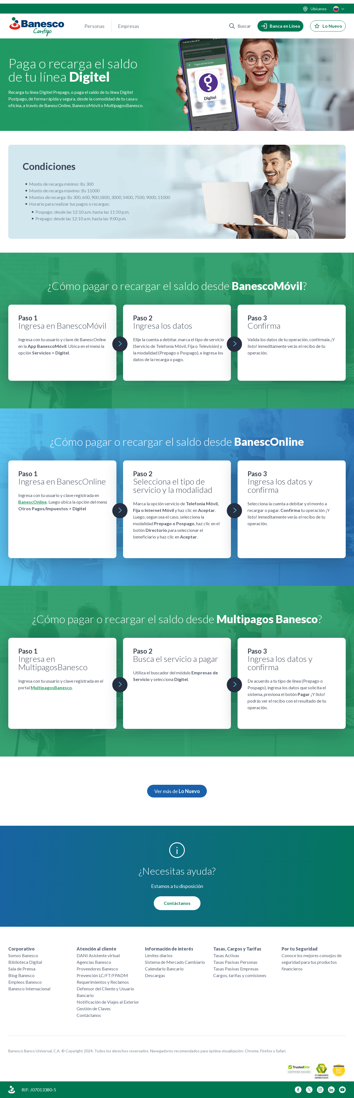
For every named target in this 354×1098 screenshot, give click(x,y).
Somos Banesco (23, 955)
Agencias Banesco (94, 962)
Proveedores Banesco (97, 968)
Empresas (128, 22)
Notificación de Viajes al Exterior (108, 1001)
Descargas (155, 975)
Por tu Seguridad (299, 948)
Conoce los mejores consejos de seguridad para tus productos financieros (312, 962)
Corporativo (21, 948)
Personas (94, 22)
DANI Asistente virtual (98, 955)
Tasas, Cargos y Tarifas (237, 948)
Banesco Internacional (29, 988)
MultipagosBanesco (51, 687)
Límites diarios (159, 955)
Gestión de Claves (94, 1008)
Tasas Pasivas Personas (235, 962)
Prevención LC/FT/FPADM (102, 975)
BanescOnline (32, 502)
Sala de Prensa (21, 968)
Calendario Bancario (164, 968)
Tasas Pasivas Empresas (236, 968)
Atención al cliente (96, 948)
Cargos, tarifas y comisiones (239, 975)
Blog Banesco (21, 975)
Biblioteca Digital (25, 962)
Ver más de (177, 791)
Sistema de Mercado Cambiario (175, 962)
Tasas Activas (226, 955)
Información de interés (169, 948)
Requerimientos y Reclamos (103, 982)
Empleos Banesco (25, 982)
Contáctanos (177, 903)
